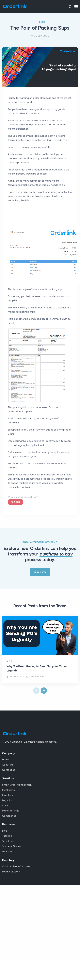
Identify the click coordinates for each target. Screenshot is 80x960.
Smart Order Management (17, 784)
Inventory (7, 795)
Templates (8, 841)
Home (5, 759)
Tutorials (7, 835)
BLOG (42, 22)
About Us (7, 764)
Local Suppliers (11, 871)
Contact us (8, 769)
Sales (5, 805)
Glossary (7, 851)
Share (15, 502)
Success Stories (11, 846)
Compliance (9, 815)
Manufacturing (10, 810)
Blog (4, 830)
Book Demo (40, 572)
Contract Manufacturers (16, 866)
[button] (44, 690)
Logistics (7, 800)
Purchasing (8, 790)
